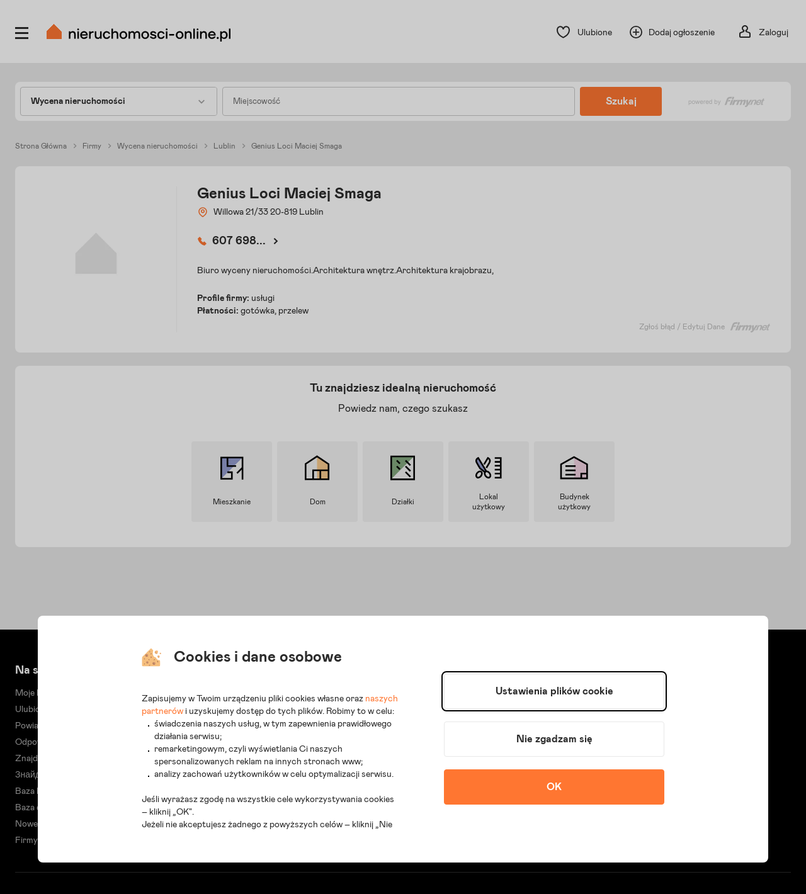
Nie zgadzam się (554, 739)
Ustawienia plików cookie (554, 691)
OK (554, 787)
